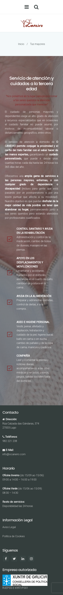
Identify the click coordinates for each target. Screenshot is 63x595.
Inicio (21, 44)
